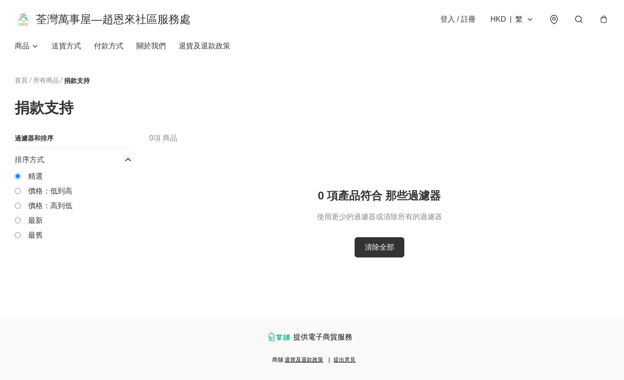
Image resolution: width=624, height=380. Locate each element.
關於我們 (151, 46)
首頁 (21, 80)
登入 (458, 19)
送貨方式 (66, 46)
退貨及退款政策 (204, 46)
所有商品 (46, 80)
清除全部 (379, 247)
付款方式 (108, 46)
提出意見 (344, 360)
